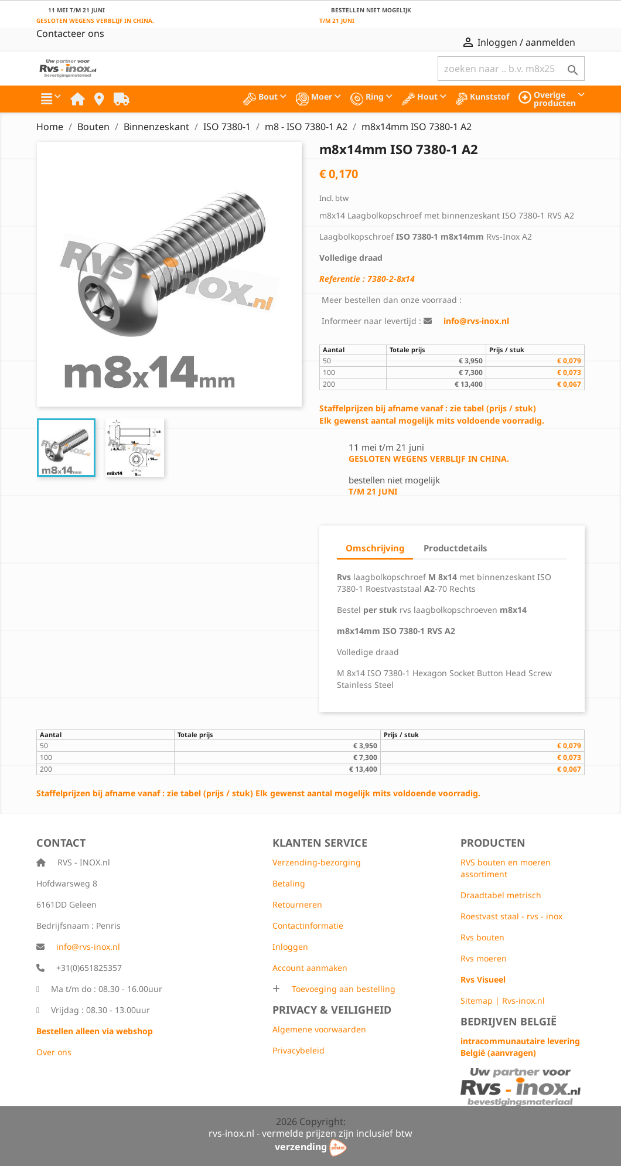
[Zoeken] (511, 68)
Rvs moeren (483, 958)
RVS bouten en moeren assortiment (505, 868)
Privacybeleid (298, 1050)
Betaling (288, 883)
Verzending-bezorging (316, 862)
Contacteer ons (70, 33)
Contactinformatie (307, 925)
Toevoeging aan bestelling (342, 988)
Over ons (53, 1052)
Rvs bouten (482, 937)
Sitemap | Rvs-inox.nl (502, 1000)
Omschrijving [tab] (375, 548)
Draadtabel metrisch (500, 895)
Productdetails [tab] (455, 548)
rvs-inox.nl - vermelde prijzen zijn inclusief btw (310, 1133)
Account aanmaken (309, 967)
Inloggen (290, 946)
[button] (51, 99)
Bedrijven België (508, 1021)
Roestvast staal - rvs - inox (511, 916)
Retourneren (297, 904)
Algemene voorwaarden (319, 1029)
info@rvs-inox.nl (88, 946)
